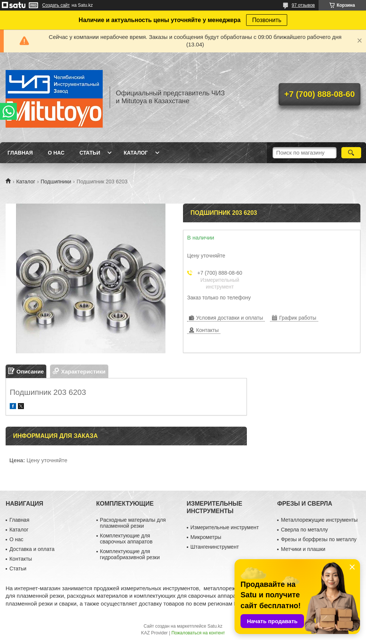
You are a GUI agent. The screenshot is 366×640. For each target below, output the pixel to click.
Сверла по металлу (304, 530)
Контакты (20, 559)
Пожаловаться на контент (198, 633)
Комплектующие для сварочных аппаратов (126, 539)
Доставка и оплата (32, 549)
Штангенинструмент (214, 547)
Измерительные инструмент (224, 527)
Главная (20, 153)
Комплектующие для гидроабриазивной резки (130, 554)
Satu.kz (214, 626)
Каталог (136, 153)
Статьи (90, 153)
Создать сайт (56, 5)
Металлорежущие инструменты (319, 520)
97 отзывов (303, 5)
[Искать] (351, 152)
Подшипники (56, 182)
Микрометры (205, 537)
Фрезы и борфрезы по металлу (318, 539)
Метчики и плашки (303, 549)
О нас (56, 153)
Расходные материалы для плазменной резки (133, 523)
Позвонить (266, 20)
